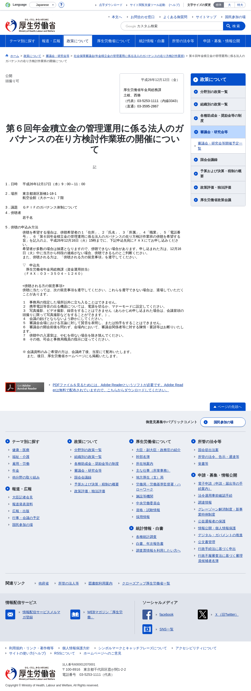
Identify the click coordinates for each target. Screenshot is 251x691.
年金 (15, 470)
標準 (219, 5)
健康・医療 (20, 449)
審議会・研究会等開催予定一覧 (220, 145)
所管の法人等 (68, 583)
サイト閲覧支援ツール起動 (147, 5)
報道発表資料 (22, 503)
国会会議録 (208, 160)
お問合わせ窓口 (143, 17)
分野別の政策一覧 (214, 92)
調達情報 (205, 502)
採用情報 (143, 516)
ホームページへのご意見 (102, 652)
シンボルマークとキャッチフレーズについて (132, 647)
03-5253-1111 (90, 674)
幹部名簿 (143, 456)
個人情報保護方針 (76, 647)
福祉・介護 (20, 456)
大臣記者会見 (22, 496)
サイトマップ (206, 17)
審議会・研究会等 (214, 132)
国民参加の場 (235, 17)
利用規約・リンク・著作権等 (31, 647)
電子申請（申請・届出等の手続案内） (220, 485)
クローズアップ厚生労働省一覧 (146, 583)
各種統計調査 (146, 536)
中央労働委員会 (148, 503)
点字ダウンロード (111, 5)
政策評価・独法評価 (215, 187)
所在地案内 (144, 463)
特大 (240, 5)
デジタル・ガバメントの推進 (220, 534)
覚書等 (203, 463)
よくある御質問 (175, 17)
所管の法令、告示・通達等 (218, 456)
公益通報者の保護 (212, 520)
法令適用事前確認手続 (215, 495)
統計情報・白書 (149, 528)
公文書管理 (206, 541)
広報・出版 (20, 510)
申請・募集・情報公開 (217, 474)
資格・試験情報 (148, 509)
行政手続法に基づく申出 (217, 548)
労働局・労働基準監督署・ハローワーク (158, 486)
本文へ (117, 17)
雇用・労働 (20, 463)
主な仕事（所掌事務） (153, 470)
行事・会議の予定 (26, 517)
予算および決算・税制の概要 (220, 173)
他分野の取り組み (26, 477)
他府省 (43, 583)
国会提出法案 (208, 449)
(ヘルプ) (174, 5)
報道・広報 (22, 488)
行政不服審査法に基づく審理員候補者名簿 (220, 557)
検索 (237, 26)
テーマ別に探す (26, 441)
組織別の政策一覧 (214, 104)
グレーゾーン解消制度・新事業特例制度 (220, 511)
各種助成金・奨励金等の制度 (220, 118)
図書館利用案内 (100, 583)
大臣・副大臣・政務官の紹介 (158, 449)
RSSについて (64, 652)
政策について (213, 79)
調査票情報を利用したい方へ (158, 550)
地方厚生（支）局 (149, 477)
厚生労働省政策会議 (215, 200)
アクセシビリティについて (196, 647)
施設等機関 (144, 496)
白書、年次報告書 (149, 543)
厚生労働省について (153, 441)
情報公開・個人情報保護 (217, 527)
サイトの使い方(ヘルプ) (27, 652)
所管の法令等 (210, 441)
